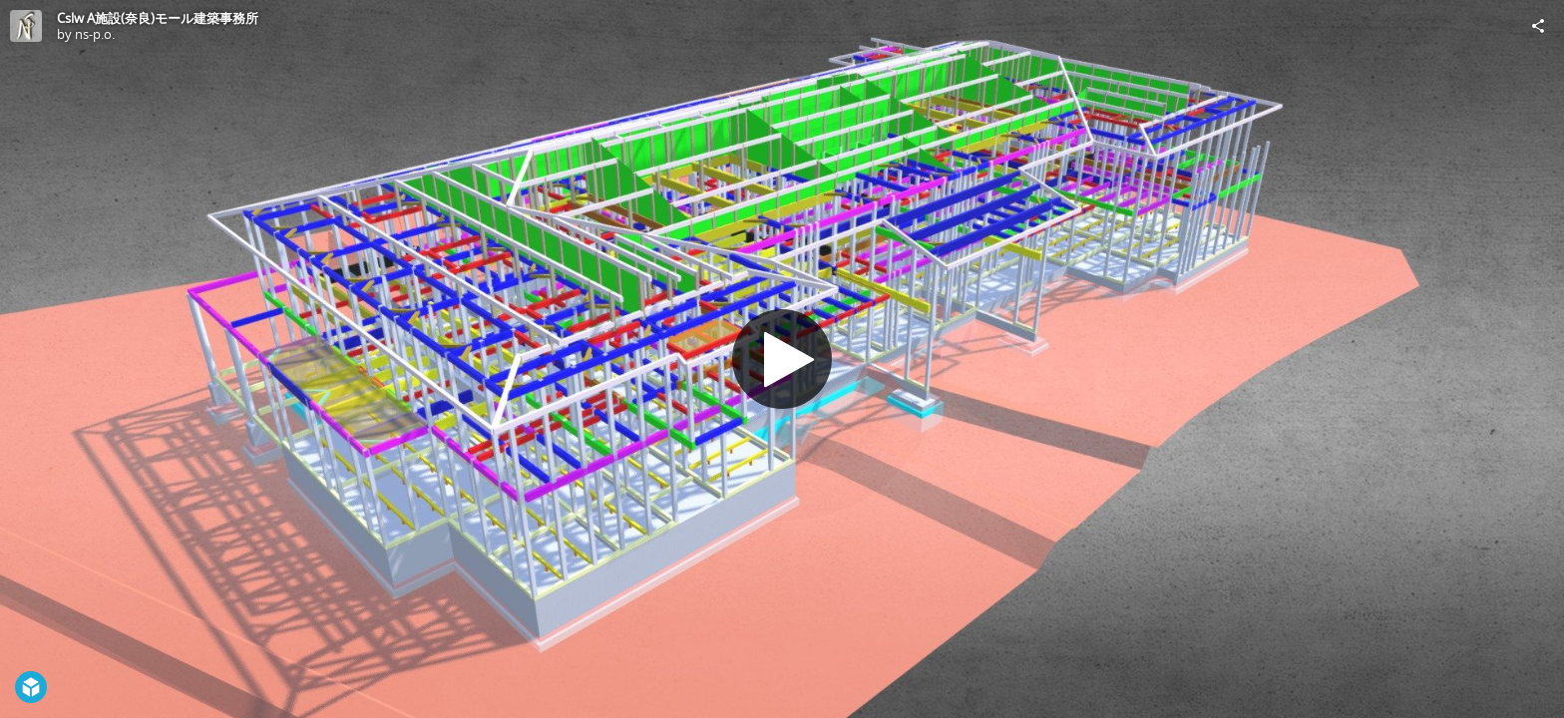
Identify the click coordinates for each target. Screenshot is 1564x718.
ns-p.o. (95, 34)
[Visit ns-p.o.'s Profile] (26, 26)
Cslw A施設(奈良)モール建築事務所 (157, 18)
